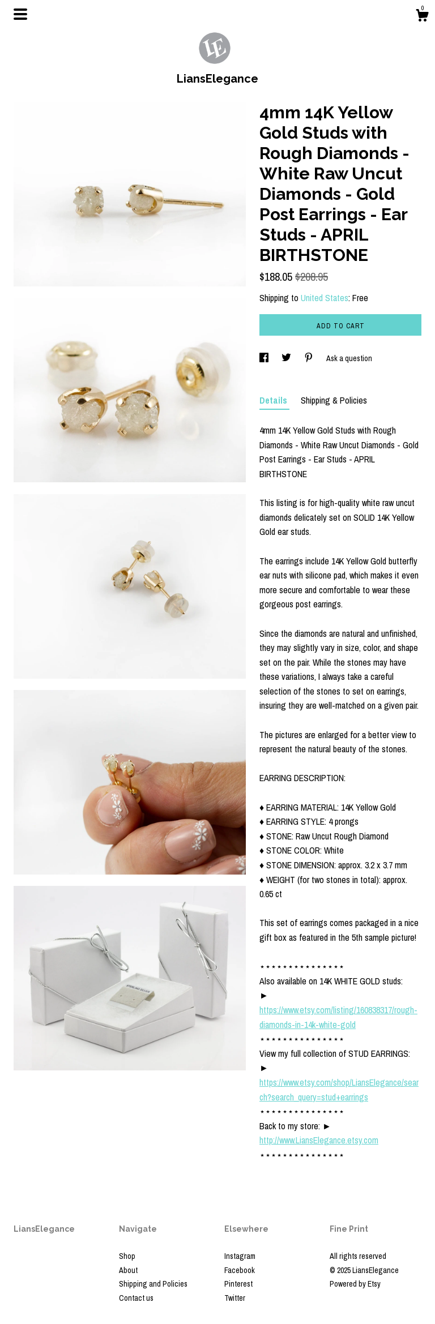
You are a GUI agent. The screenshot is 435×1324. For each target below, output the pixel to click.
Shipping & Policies (334, 400)
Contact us (136, 1298)
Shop (127, 1256)
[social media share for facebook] (264, 358)
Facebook (239, 1270)
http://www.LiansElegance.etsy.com (318, 1140)
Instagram (239, 1256)
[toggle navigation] (20, 14)
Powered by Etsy (355, 1284)
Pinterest (238, 1284)
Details (274, 400)
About (128, 1270)
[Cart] (422, 16)
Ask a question (349, 358)
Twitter (234, 1298)
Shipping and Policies (153, 1284)
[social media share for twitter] (287, 358)
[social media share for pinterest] (309, 358)
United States (324, 298)
